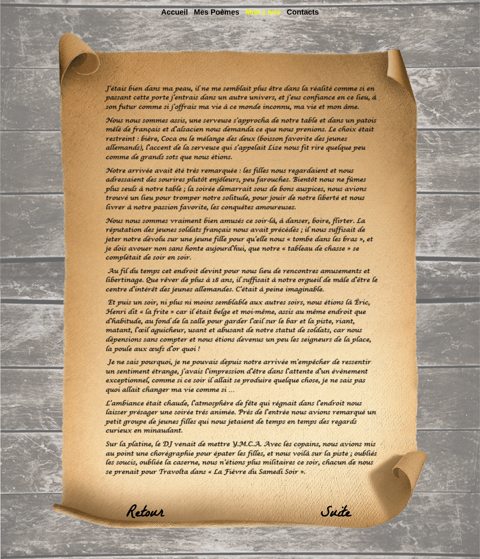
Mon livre (262, 12)
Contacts (303, 12)
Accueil (174, 12)
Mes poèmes (216, 12)
